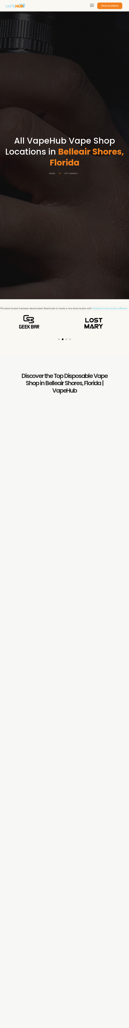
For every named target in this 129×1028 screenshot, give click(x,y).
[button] (59, 339)
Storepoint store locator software (109, 308)
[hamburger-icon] (91, 6)
